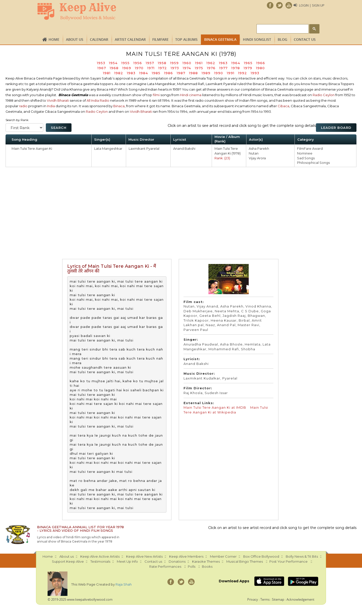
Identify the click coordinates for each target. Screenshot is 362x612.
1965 (248, 63)
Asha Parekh (259, 148)
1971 (151, 68)
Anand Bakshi (184, 148)
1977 (223, 68)
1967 (101, 68)
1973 (175, 68)
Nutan (254, 153)
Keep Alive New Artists (144, 556)
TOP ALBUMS (186, 39)
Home (54, 39)
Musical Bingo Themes (244, 561)
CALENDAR (99, 39)
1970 (139, 68)
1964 (235, 63)
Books (207, 566)
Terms (265, 599)
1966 (260, 63)
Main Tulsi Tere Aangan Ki (32, 148)
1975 (199, 68)
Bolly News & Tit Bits (302, 556)
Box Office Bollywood (261, 556)
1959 (174, 63)
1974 (187, 68)
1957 (150, 63)
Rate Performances (165, 566)
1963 (223, 63)
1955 (125, 63)
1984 (143, 73)
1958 (162, 63)
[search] (282, 29)
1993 (255, 73)
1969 (126, 68)
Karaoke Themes (206, 561)
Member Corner (223, 556)
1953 (101, 63)
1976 (211, 68)
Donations (177, 561)
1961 (199, 63)
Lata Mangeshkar (108, 148)
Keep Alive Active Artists (100, 556)
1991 (230, 73)
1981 (107, 73)
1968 (114, 68)
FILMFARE (160, 39)
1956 (137, 63)
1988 (193, 73)
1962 (210, 63)
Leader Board (336, 128)
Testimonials (100, 561)
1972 (162, 68)
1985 (156, 73)
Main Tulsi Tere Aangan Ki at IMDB (215, 407)
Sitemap (278, 599)
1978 (235, 68)
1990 (218, 73)
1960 (187, 63)
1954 (113, 63)
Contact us (305, 39)
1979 (248, 68)
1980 (260, 68)
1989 (206, 73)
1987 (181, 73)
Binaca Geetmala (220, 39)
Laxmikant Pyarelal (144, 148)
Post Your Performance (288, 561)
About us (74, 39)
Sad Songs (306, 158)
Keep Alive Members (186, 556)
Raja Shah (124, 584)
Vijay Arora (257, 158)
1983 (131, 73)
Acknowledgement (300, 599)
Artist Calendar (130, 39)
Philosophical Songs (313, 163)
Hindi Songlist (257, 39)
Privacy (252, 599)
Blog (282, 39)
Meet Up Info (127, 561)
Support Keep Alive (68, 561)
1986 (168, 73)
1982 (118, 73)
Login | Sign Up (311, 5)
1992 (242, 73)
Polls (191, 566)
